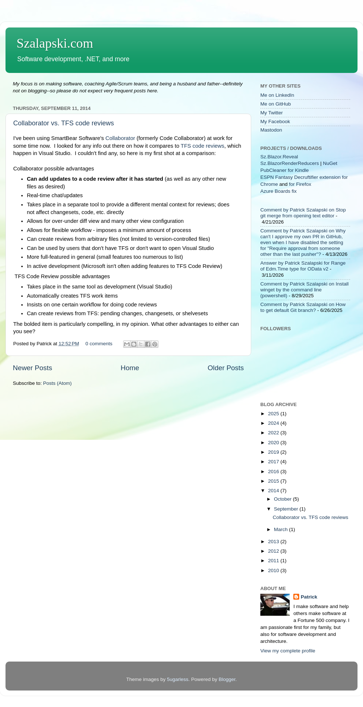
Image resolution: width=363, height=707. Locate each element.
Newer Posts (32, 368)
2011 (274, 560)
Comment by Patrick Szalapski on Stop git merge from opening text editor (303, 212)
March (281, 529)
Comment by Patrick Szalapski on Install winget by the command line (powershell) (304, 289)
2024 (274, 423)
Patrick (309, 597)
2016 (274, 471)
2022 (274, 432)
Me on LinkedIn (277, 95)
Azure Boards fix (278, 191)
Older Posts (226, 368)
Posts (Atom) (57, 383)
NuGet (330, 163)
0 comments (99, 343)
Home (130, 368)
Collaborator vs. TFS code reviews (63, 123)
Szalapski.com (54, 43)
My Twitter (271, 112)
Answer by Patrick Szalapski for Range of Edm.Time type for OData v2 (303, 266)
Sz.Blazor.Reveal (279, 156)
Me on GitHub (275, 104)
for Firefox (300, 184)
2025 (274, 413)
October (283, 499)
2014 (274, 490)
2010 (274, 570)
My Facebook (275, 121)
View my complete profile (287, 650)
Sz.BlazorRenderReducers (289, 163)
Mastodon (271, 130)
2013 (274, 541)
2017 (274, 461)
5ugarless (177, 679)
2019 (274, 452)
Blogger (227, 679)
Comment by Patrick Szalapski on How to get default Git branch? (303, 307)
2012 (274, 551)
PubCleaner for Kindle (284, 170)
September (287, 509)
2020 (274, 442)
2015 (274, 481)
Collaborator (120, 138)
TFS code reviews (202, 146)
